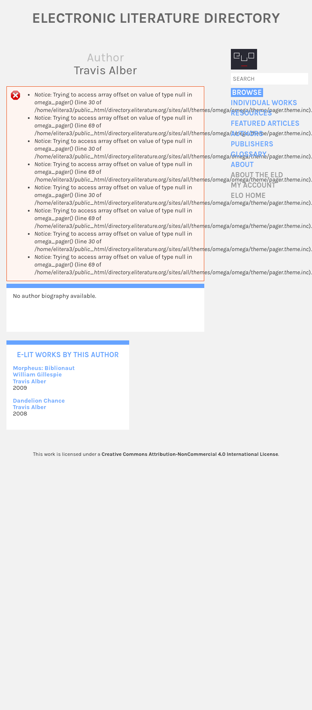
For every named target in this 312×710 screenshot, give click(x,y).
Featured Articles (265, 123)
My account (253, 185)
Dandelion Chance (39, 400)
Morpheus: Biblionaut (44, 368)
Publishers (252, 144)
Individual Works (264, 103)
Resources (251, 113)
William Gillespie (37, 374)
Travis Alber (29, 381)
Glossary (249, 154)
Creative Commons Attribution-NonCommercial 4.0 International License (190, 454)
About (242, 165)
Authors (247, 134)
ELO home (248, 195)
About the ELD (257, 175)
